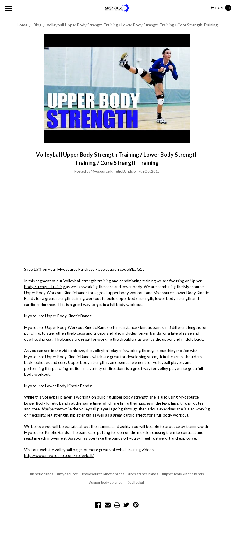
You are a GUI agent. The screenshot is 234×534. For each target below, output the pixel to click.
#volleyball (136, 482)
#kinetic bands (41, 474)
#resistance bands (143, 474)
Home (22, 25)
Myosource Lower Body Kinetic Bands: (58, 385)
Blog (37, 25)
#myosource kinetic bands (103, 474)
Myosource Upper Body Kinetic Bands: (58, 315)
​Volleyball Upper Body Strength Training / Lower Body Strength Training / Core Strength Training (132, 25)
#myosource (67, 474)
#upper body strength (106, 482)
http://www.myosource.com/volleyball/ (59, 455)
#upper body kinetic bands (183, 474)
